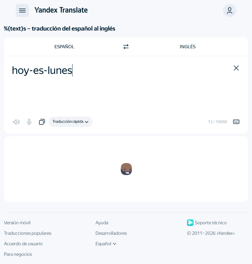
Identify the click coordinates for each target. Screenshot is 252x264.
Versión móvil (17, 222)
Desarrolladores (111, 233)
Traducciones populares (27, 233)
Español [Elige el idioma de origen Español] (64, 46)
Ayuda (101, 222)
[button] (229, 10)
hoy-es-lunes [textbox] (42, 70)
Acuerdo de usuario (23, 243)
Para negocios (18, 254)
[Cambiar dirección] (126, 46)
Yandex (225, 233)
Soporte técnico (207, 222)
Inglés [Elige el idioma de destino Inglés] (188, 46)
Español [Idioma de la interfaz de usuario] (105, 243)
